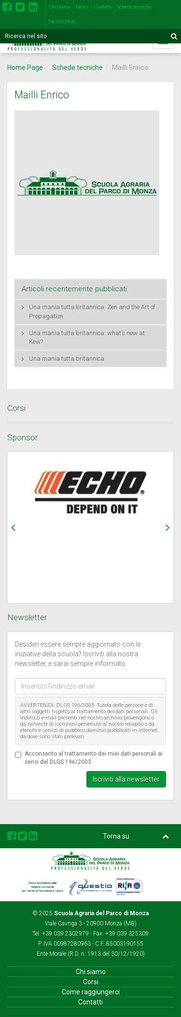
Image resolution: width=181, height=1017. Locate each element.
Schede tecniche (134, 7)
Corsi (90, 982)
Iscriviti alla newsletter (126, 779)
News (82, 7)
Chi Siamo (59, 7)
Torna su (136, 836)
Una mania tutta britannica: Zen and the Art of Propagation (92, 311)
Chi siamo (91, 972)
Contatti (102, 7)
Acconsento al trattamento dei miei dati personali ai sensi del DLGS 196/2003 (89, 757)
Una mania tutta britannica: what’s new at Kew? (87, 337)
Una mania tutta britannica (66, 358)
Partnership (61, 21)
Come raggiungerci (91, 992)
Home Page (25, 67)
